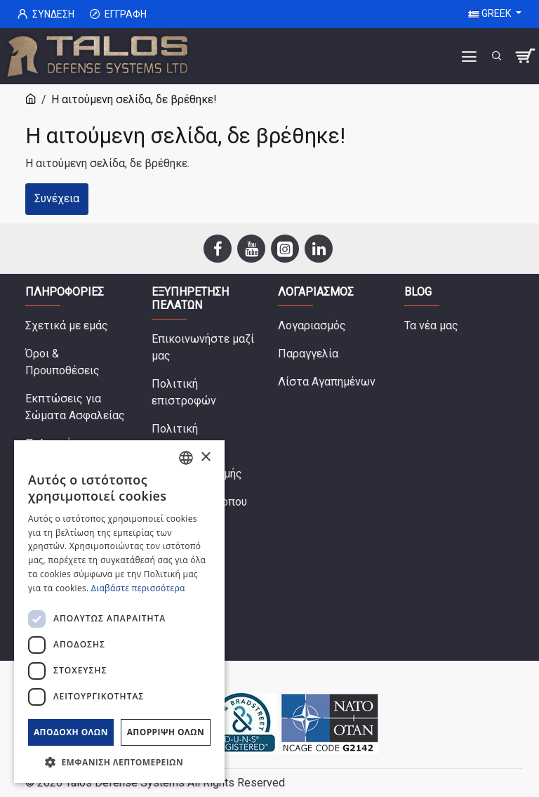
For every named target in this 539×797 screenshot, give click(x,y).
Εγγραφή (118, 14)
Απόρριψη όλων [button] (165, 732)
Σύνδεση (46, 14)
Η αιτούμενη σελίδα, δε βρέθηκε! (134, 99)
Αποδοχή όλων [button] (71, 732)
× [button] (205, 457)
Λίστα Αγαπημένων (326, 381)
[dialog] (119, 611)
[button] (119, 762)
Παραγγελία (308, 353)
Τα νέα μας (431, 325)
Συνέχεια (56, 198)
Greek (490, 13)
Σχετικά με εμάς (66, 325)
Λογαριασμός (312, 325)
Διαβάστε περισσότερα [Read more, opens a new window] (138, 588)
